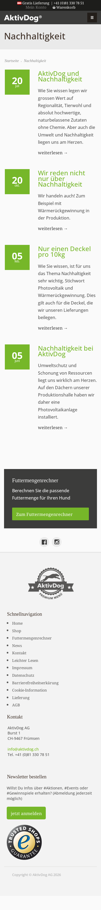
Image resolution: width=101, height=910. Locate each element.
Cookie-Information (29, 689)
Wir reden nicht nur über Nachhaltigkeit (61, 178)
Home (17, 622)
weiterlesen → (53, 152)
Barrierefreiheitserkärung (35, 682)
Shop (16, 630)
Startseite (12, 61)
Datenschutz (23, 674)
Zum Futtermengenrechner (44, 514)
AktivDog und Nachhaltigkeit (60, 76)
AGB (16, 704)
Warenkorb (64, 7)
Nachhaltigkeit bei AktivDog (65, 351)
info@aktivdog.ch (23, 749)
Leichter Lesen (25, 659)
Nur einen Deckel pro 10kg (64, 251)
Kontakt (19, 652)
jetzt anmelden (26, 813)
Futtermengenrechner (32, 637)
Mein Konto (36, 6)
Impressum (22, 667)
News (17, 645)
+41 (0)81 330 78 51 (32, 754)
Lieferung (21, 697)
